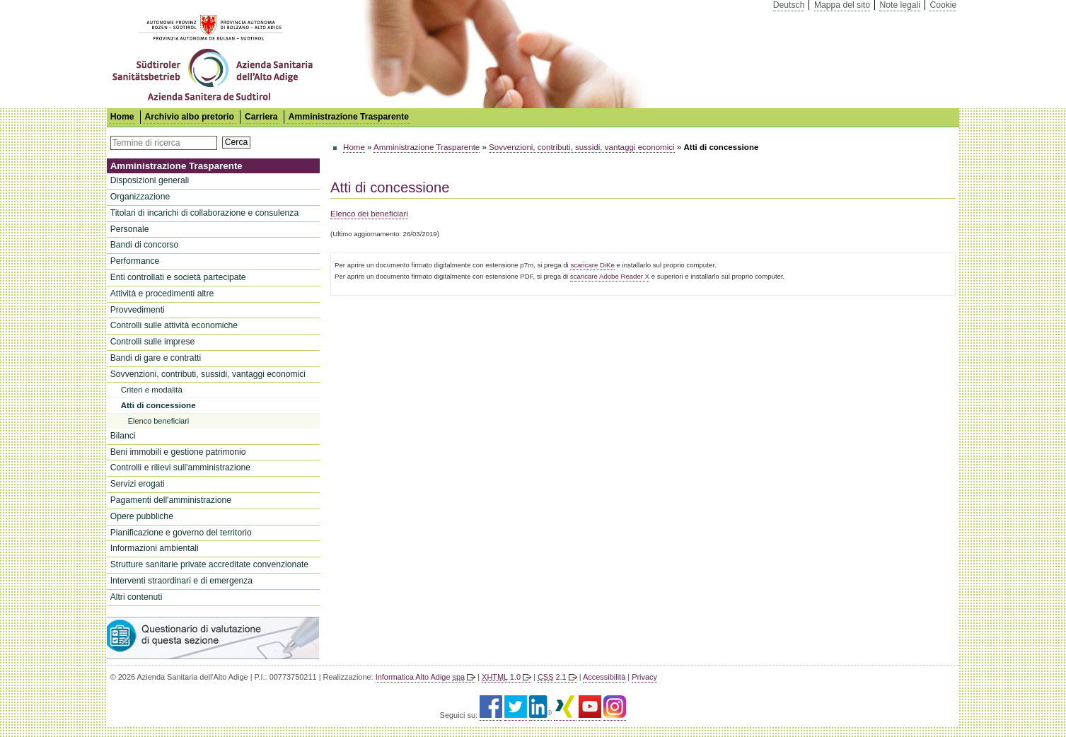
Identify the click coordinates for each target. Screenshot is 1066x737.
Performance (135, 261)
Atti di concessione (158, 405)
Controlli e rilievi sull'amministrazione (180, 467)
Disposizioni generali (150, 180)
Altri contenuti (136, 597)
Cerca (236, 142)
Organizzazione (140, 197)
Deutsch (789, 5)
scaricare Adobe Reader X (609, 276)
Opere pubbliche (141, 516)
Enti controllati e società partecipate (178, 277)
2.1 (552, 677)
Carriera (261, 117)
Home (354, 147)
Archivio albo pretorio (189, 117)
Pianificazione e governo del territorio (181, 533)
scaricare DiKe (592, 265)
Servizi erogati (137, 484)
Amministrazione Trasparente (349, 117)
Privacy (644, 677)
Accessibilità (604, 677)
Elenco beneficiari (159, 421)
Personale (129, 229)
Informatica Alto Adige (420, 677)
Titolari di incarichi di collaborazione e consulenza (204, 213)
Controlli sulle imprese (152, 342)
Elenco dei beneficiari (369, 213)
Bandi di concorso (144, 245)
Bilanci (123, 436)
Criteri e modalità (152, 389)
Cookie (942, 5)
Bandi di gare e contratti (155, 358)
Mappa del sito (842, 5)
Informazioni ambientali (154, 548)
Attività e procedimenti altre (162, 293)
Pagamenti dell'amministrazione (170, 500)
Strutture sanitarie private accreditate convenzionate (209, 564)
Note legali (899, 5)
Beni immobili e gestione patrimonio (178, 452)
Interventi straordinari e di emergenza (181, 581)
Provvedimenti (137, 310)
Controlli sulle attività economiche (174, 325)
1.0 (501, 677)
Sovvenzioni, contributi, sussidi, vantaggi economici (208, 374)
